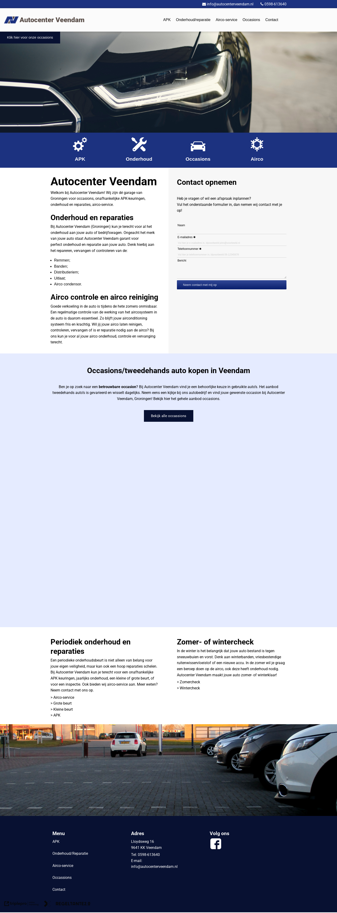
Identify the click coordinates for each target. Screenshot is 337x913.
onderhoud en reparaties (71, 204)
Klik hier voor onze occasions (31, 38)
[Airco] (257, 150)
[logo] (44, 19)
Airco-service (226, 20)
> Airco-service (62, 698)
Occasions (251, 20)
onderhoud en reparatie (82, 244)
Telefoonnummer (187, 249)
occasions (85, 198)
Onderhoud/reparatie (193, 20)
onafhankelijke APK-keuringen (120, 198)
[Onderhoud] (139, 150)
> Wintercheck (188, 688)
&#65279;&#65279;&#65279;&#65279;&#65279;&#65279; (168, 524)
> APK (56, 716)
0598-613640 (269, 4)
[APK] (80, 150)
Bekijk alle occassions (168, 416)
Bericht (181, 260)
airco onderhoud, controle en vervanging (122, 336)
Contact (271, 20)
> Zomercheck (188, 682)
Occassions (62, 878)
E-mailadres (184, 237)
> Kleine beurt (62, 710)
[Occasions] (198, 150)
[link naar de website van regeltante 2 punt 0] (67, 905)
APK (167, 20)
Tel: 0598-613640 (145, 855)
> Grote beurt (61, 704)
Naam (181, 225)
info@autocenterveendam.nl (154, 867)
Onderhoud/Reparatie (70, 854)
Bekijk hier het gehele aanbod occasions (186, 398)
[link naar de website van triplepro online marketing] (21, 905)
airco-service (102, 204)
